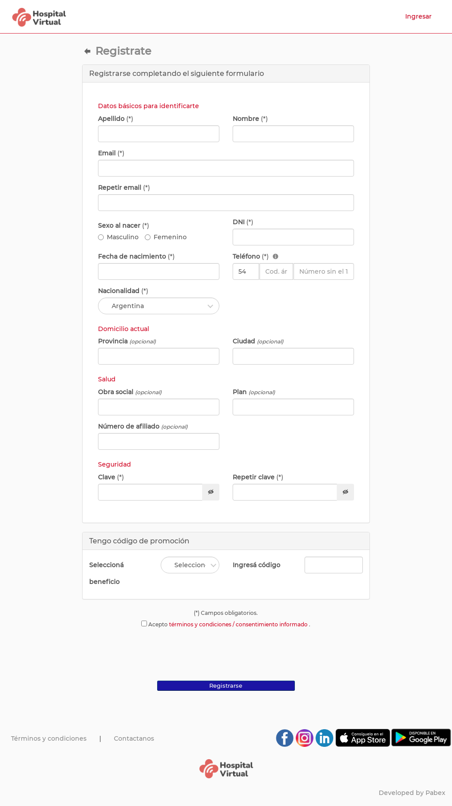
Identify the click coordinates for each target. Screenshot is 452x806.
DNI (243, 222)
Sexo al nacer (123, 226)
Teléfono (255, 256)
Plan (254, 392)
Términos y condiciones (49, 738)
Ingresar (418, 16)
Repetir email (124, 188)
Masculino (118, 237)
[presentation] (226, 652)
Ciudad (258, 341)
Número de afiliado (143, 426)
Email (111, 153)
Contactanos (134, 738)
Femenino (166, 237)
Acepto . (225, 624)
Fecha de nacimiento (136, 256)
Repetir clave (258, 477)
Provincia (127, 341)
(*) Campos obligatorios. (226, 613)
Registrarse (225, 685)
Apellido (115, 119)
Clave (111, 477)
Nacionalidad (123, 291)
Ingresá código (256, 565)
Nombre (250, 119)
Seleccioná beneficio (106, 573)
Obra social (130, 392)
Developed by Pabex (412, 793)
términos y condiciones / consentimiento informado (239, 624)
